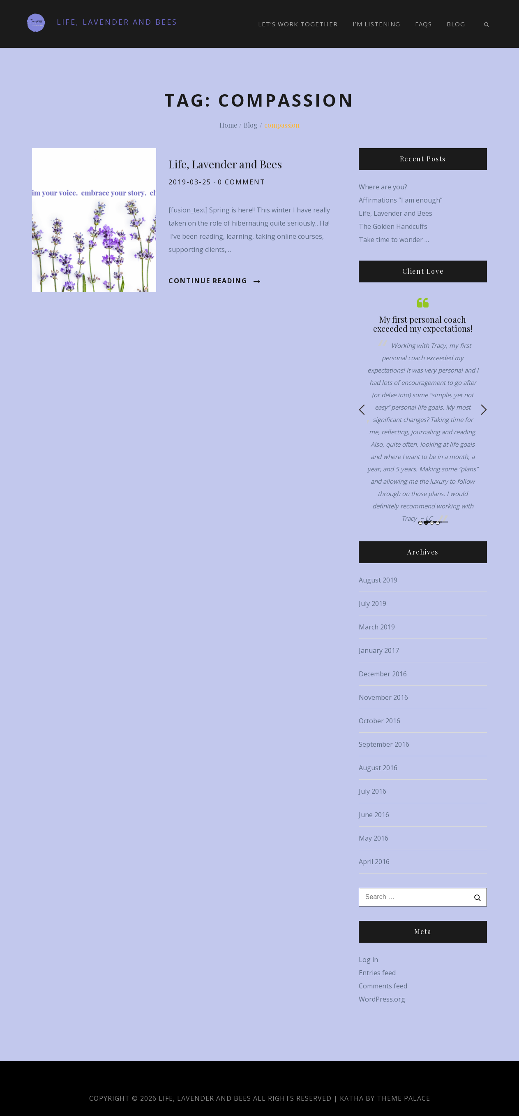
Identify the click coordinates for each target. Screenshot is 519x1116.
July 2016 (372, 791)
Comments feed (383, 985)
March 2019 (377, 626)
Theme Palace (403, 1098)
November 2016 (383, 697)
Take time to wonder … (394, 239)
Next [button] (484, 409)
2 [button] (426, 523)
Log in (368, 959)
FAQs (423, 24)
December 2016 (383, 673)
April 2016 (374, 861)
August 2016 (378, 767)
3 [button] (432, 523)
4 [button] (438, 523)
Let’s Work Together (298, 24)
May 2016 (373, 838)
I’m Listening (376, 24)
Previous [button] (362, 409)
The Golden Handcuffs (393, 226)
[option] (423, 410)
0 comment (241, 181)
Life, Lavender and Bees (117, 22)
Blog (456, 24)
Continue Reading (214, 280)
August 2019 (378, 580)
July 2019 (372, 603)
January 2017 (379, 650)
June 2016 (374, 814)
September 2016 (384, 744)
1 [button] (420, 523)
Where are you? (383, 186)
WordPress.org (382, 999)
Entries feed (377, 972)
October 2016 (379, 720)
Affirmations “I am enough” (401, 200)
